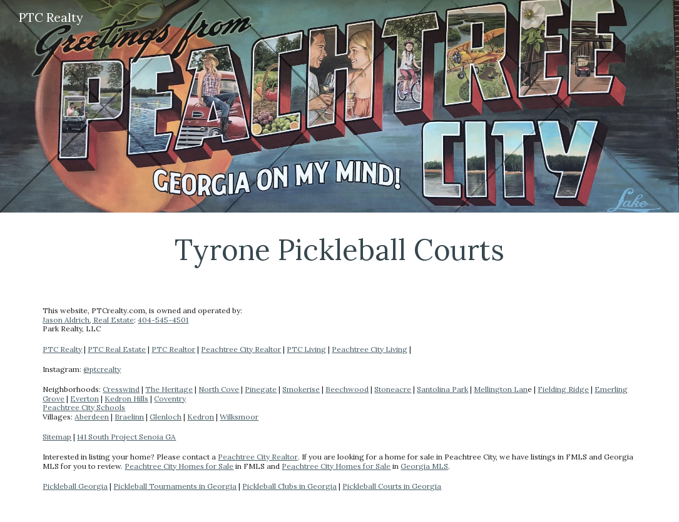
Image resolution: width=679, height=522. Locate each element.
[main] (339, 249)
